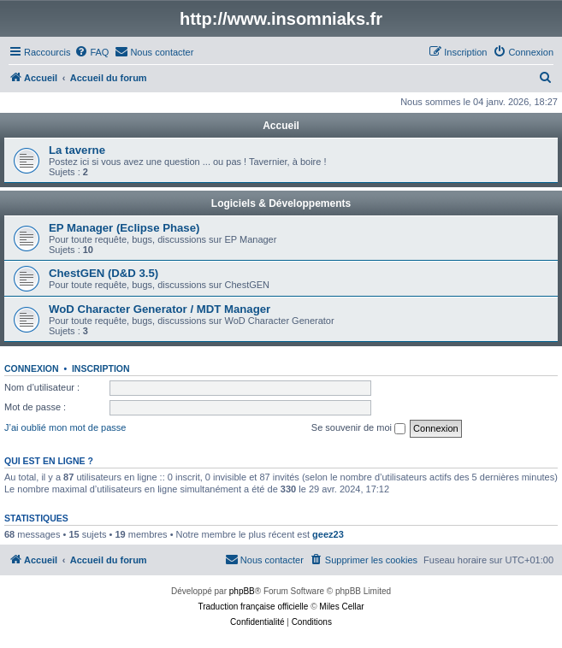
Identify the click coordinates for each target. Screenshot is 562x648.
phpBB (242, 591)
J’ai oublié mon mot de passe (65, 427)
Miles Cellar (341, 606)
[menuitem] (91, 52)
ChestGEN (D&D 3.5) (103, 273)
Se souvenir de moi (358, 428)
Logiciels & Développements (281, 203)
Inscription (101, 368)
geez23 (328, 534)
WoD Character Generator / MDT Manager (159, 309)
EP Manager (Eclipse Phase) (124, 227)
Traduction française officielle (253, 606)
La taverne (77, 150)
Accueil (281, 126)
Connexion (31, 368)
